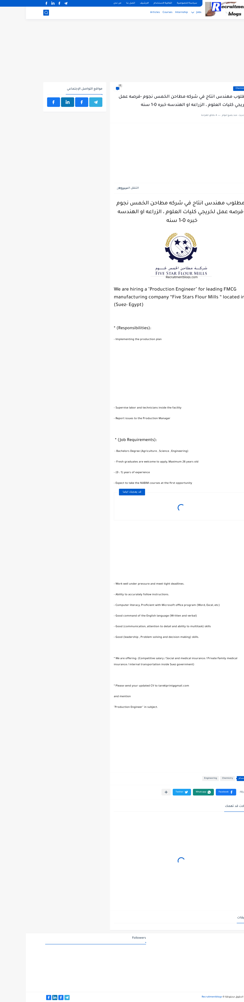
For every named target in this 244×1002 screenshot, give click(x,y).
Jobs (172, 12)
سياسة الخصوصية (161, 3)
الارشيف (118, 3)
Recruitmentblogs (186, 997)
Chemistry (215, 88)
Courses (141, 12)
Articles (129, 12)
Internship (155, 12)
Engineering (184, 778)
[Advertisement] (122, 52)
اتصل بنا (104, 3)
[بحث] (20, 13)
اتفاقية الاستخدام (137, 3)
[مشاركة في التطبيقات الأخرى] (140, 792)
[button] (200, 792)
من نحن (91, 3)
